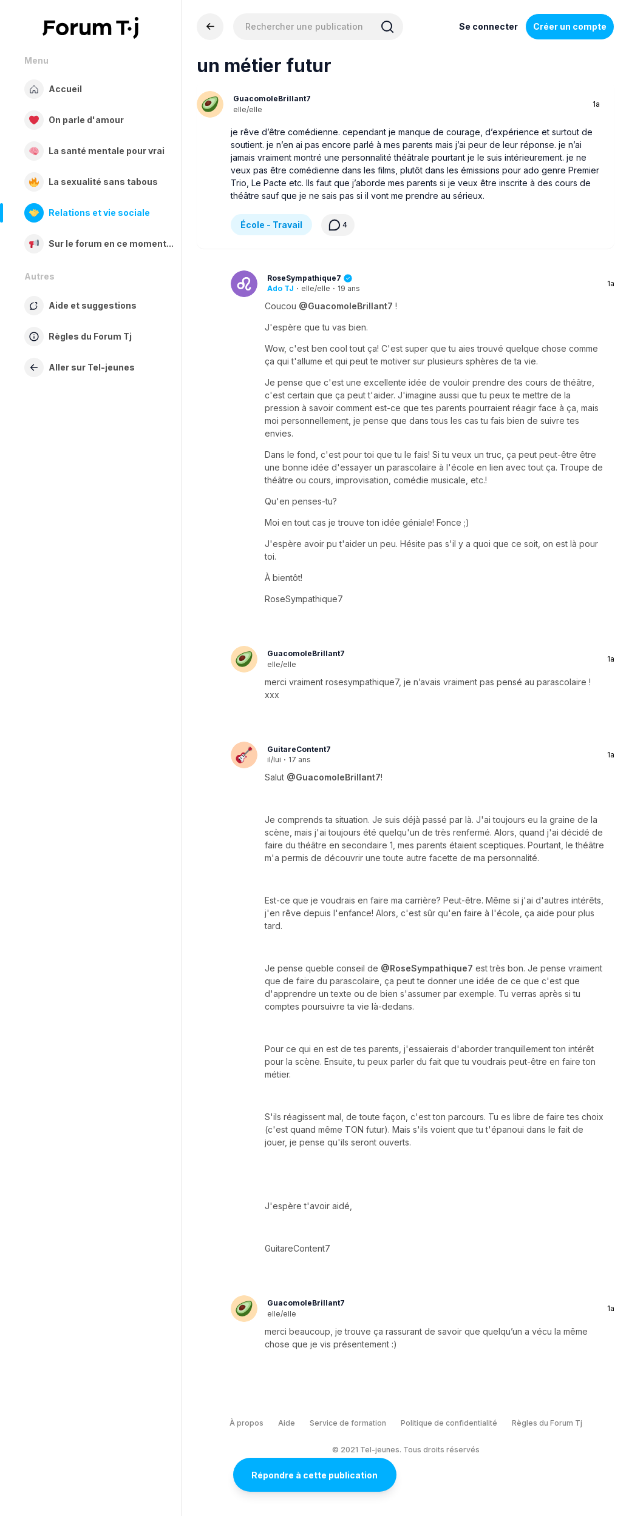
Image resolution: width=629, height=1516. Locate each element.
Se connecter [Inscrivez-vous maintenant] (488, 26)
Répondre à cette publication (314, 1475)
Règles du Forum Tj (547, 1422)
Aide (286, 1422)
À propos (246, 1422)
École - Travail (271, 225)
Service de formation (348, 1422)
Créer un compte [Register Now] (570, 26)
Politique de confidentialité (449, 1422)
